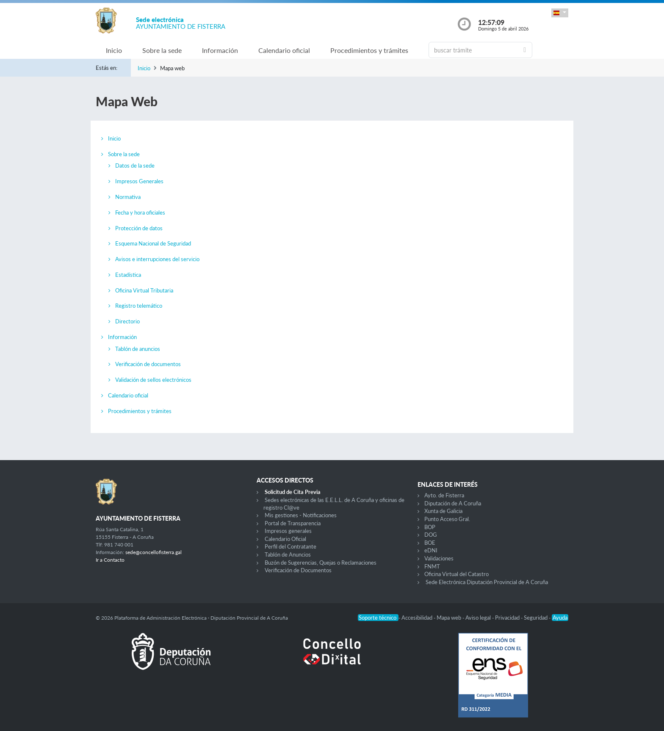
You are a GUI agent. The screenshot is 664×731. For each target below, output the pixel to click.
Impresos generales (288, 530)
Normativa (128, 196)
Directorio (127, 321)
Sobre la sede (162, 50)
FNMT (432, 566)
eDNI (430, 550)
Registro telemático (138, 305)
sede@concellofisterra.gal (153, 552)
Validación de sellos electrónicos (153, 379)
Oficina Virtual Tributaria (144, 290)
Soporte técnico (378, 617)
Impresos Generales (139, 181)
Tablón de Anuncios (288, 554)
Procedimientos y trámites (369, 50)
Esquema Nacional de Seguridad (153, 243)
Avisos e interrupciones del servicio (157, 259)
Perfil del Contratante (290, 546)
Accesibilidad (417, 617)
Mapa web (449, 617)
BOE (429, 542)
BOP (429, 527)
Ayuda (560, 617)
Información (220, 50)
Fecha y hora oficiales (140, 212)
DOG (430, 534)
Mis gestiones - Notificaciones (301, 515)
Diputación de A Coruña (452, 503)
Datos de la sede (135, 165)
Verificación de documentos (148, 364)
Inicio (114, 50)
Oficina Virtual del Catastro (456, 574)
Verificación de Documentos (298, 570)
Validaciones (439, 558)
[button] (559, 12)
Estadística (128, 274)
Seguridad (536, 617)
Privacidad (508, 617)
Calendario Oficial (285, 538)
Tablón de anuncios (137, 348)
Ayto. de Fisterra (444, 495)
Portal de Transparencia (293, 523)
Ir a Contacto (110, 560)
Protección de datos (139, 228)
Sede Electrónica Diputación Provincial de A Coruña (487, 582)
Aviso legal (478, 617)
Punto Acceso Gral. (447, 519)
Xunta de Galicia (443, 511)
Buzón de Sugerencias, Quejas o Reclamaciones (320, 562)
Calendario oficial (284, 50)
